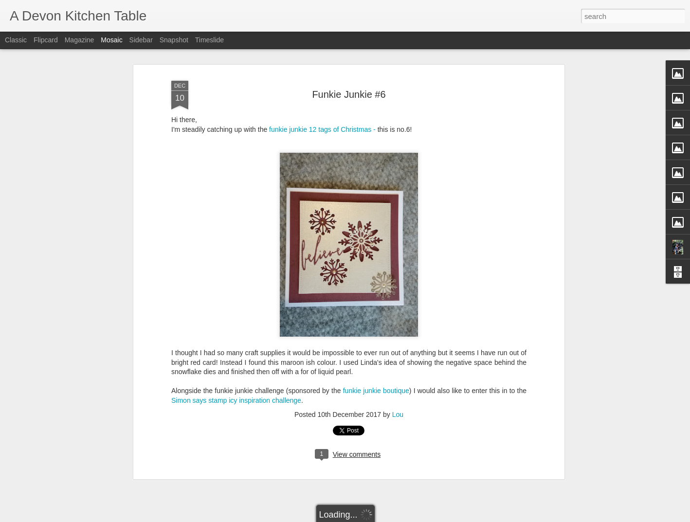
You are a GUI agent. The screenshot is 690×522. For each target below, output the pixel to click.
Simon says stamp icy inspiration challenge (236, 387)
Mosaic (111, 40)
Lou (397, 401)
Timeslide (209, 40)
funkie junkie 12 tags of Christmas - (322, 116)
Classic (16, 40)
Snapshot (174, 40)
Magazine (79, 40)
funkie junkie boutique (376, 377)
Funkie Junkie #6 (348, 80)
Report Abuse (404, 517)
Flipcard (46, 40)
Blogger (375, 517)
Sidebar (141, 40)
